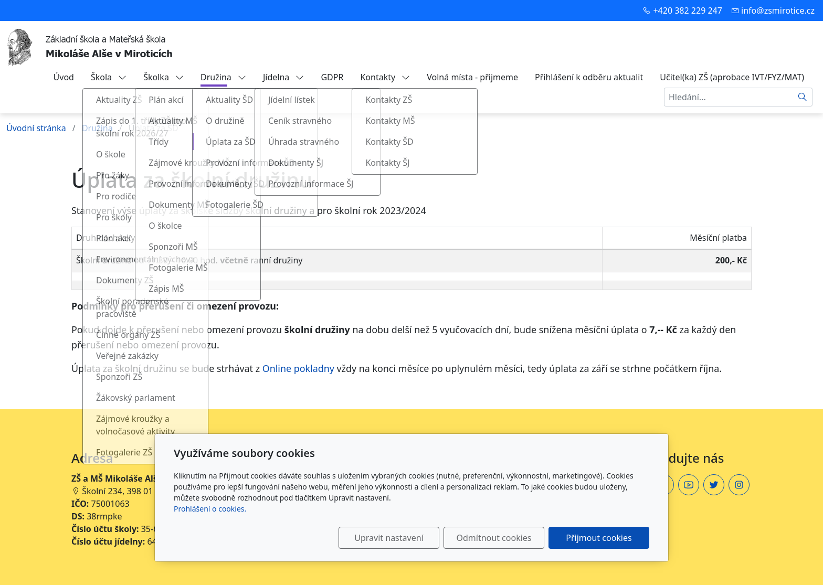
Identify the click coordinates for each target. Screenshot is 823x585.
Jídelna (283, 77)
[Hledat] (803, 97)
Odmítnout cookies (494, 538)
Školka (163, 77)
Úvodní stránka (36, 128)
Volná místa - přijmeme (472, 77)
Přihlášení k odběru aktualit (589, 77)
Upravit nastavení (388, 538)
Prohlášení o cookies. (210, 509)
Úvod (64, 77)
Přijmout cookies (598, 538)
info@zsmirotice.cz (778, 10)
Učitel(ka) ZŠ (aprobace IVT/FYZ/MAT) (732, 77)
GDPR (332, 77)
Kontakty (385, 77)
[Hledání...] (728, 97)
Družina (223, 77)
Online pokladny (298, 368)
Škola (108, 77)
